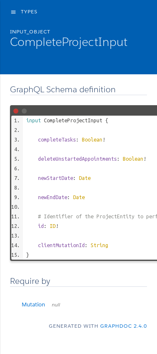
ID (53, 226)
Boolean (92, 139)
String (99, 245)
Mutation (41, 304)
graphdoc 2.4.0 (123, 325)
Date (85, 178)
